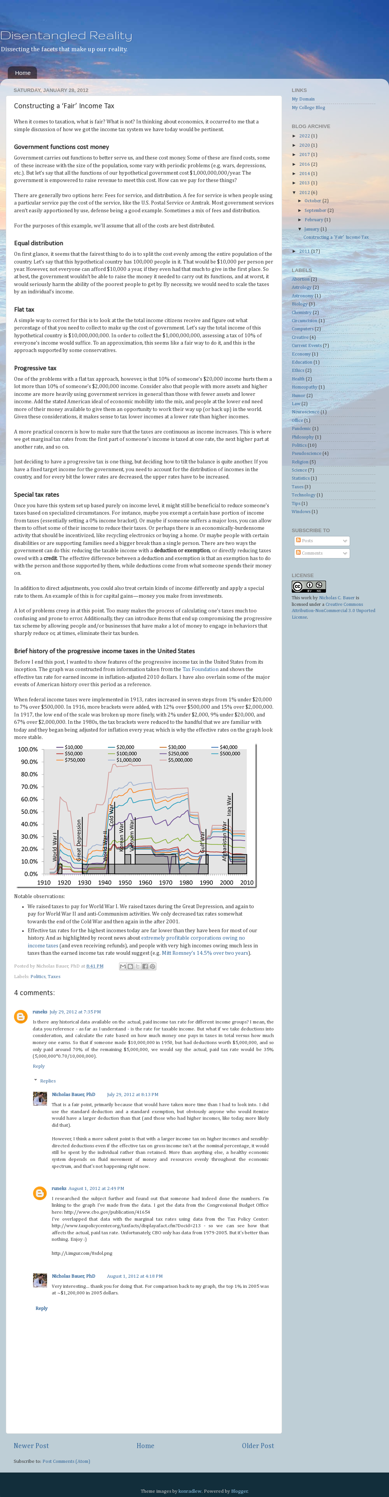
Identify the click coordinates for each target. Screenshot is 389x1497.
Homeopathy (304, 387)
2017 (305, 155)
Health (298, 379)
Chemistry (302, 313)
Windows (301, 512)
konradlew (190, 1491)
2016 (305, 164)
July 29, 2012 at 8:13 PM (132, 1094)
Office (297, 420)
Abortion (301, 279)
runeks (40, 1012)
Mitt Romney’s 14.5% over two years (205, 953)
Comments (309, 553)
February (314, 220)
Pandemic (301, 429)
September (316, 210)
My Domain (303, 99)
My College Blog (308, 108)
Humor (298, 396)
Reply (39, 1066)
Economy (301, 354)
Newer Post (31, 1446)
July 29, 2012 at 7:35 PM (75, 1012)
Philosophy (303, 437)
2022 (305, 136)
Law (296, 404)
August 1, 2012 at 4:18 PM (135, 1276)
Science (299, 470)
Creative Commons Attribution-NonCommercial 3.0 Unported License (333, 611)
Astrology (302, 287)
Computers (303, 329)
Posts (304, 541)
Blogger (239, 1491)
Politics (38, 976)
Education (302, 362)
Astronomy (303, 296)
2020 (305, 145)
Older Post (258, 1446)
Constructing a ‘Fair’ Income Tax (336, 237)
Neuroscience (305, 412)
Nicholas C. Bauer (337, 598)
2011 (305, 251)
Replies (48, 1081)
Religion (300, 462)
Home (23, 72)
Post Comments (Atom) (66, 1461)
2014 (305, 174)
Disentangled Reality (66, 35)
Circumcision (304, 321)
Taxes (54, 976)
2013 (305, 183)
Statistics (301, 478)
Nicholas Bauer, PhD (73, 1094)
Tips (296, 503)
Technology (303, 495)
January (313, 229)
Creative (300, 337)
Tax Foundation (200, 669)
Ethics (298, 370)
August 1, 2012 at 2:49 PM (96, 1188)
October (313, 201)
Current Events (307, 345)
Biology (300, 304)
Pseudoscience (306, 453)
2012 (305, 193)
